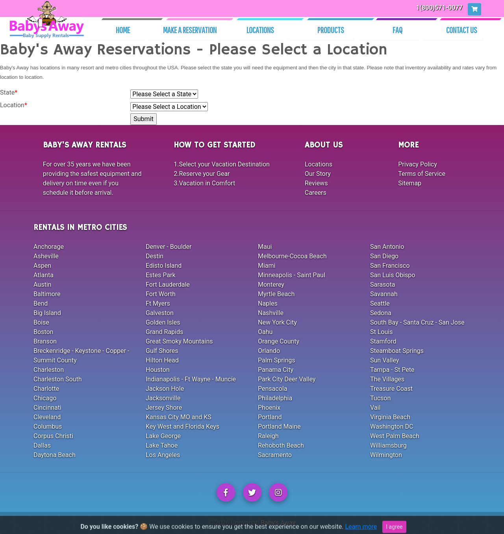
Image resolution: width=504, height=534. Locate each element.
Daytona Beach (54, 455)
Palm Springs (276, 360)
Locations (260, 30)
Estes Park (161, 275)
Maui (265, 246)
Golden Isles (163, 322)
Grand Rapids (164, 332)
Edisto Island (164, 265)
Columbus (47, 426)
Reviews (316, 183)
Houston (158, 369)
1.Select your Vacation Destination (222, 164)
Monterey (271, 284)
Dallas (42, 445)
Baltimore (47, 294)
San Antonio (387, 246)
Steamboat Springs (397, 351)
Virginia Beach (390, 417)
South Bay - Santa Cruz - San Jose (417, 322)
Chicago (44, 398)
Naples (268, 303)
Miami (266, 265)
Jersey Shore (164, 407)
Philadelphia (275, 398)
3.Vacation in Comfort (204, 183)
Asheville (46, 256)
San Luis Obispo (392, 275)
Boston (43, 332)
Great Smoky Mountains (179, 341)
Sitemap (409, 183)
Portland (270, 417)
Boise (41, 322)
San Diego (384, 256)
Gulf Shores (162, 351)
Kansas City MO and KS (178, 417)
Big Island (47, 313)
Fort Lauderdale (168, 284)
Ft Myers (158, 303)
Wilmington (386, 455)
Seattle (380, 303)
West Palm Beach (394, 436)
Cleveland (47, 417)
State (8, 92)
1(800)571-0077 (439, 7)
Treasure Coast (391, 388)
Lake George (163, 436)
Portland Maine (279, 426)
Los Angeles (163, 455)
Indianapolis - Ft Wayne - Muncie (191, 379)
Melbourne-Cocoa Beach (292, 256)
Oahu (265, 332)
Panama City (275, 369)
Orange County (278, 341)
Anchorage (48, 246)
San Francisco (390, 265)
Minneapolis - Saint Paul (291, 275)
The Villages (387, 379)
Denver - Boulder (168, 246)
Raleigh (268, 436)
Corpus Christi (53, 436)
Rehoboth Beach (281, 445)
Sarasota (382, 284)
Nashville (271, 313)
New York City (277, 322)
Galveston (160, 313)
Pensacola (272, 388)
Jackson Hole (165, 388)
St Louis (381, 332)
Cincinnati (47, 407)
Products (330, 30)
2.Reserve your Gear (202, 173)
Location (13, 105)
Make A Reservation (190, 30)
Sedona (380, 313)
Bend (40, 303)
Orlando (269, 351)
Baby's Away (278, 523)
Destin (154, 256)
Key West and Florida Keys (182, 426)
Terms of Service (421, 173)
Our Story (318, 173)
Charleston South (57, 379)
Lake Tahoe (162, 445)
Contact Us (461, 30)
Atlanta (43, 275)
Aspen (42, 265)
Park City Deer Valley (286, 379)
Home (123, 30)
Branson (45, 341)
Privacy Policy (417, 164)
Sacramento (275, 455)
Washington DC (391, 426)
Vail (375, 407)
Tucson (380, 398)
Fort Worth (161, 294)
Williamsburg (388, 445)
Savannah (384, 294)
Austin (42, 284)
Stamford (383, 341)
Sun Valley (384, 360)
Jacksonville (163, 398)
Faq (397, 30)
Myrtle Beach (276, 294)
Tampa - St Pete (392, 369)
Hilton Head (162, 360)
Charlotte (46, 388)
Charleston (48, 369)
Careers (315, 192)
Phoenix (269, 407)
